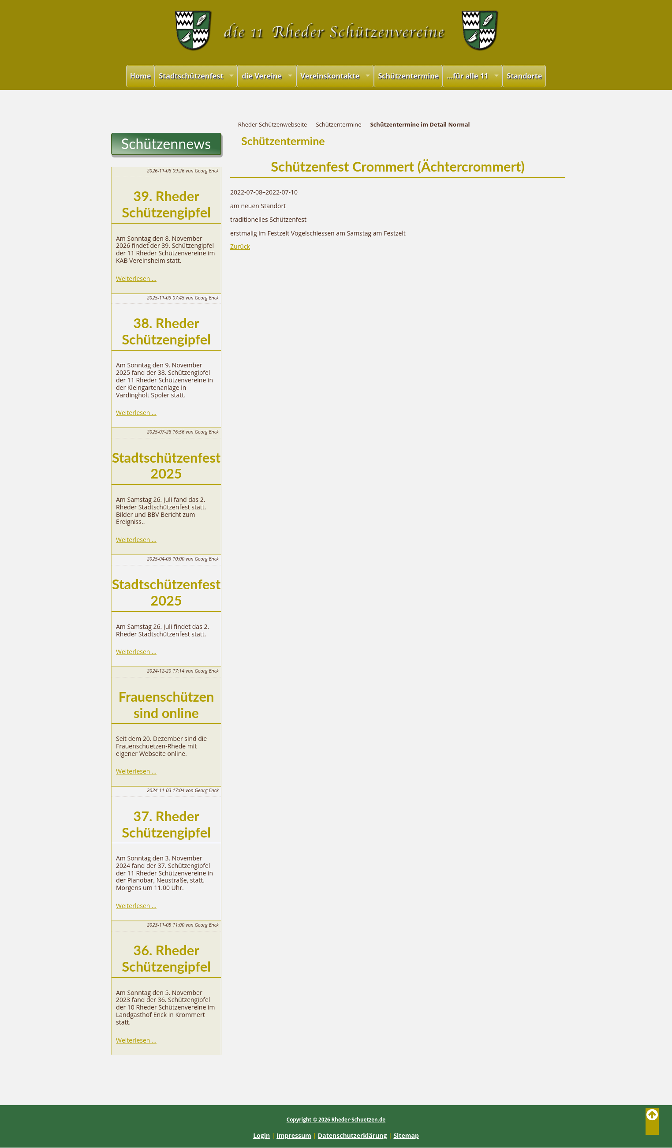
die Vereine (262, 76)
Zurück (240, 246)
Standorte (524, 76)
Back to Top (652, 1121)
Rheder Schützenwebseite (272, 124)
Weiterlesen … (136, 278)
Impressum (293, 1135)
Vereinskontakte (329, 76)
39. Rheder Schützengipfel (166, 204)
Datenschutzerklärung (352, 1135)
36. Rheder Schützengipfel (166, 958)
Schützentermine (408, 76)
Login (261, 1135)
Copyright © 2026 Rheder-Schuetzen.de (336, 1119)
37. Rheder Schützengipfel (166, 824)
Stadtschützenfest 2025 (166, 465)
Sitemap (405, 1135)
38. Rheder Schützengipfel (166, 331)
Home (140, 76)
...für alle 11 (467, 76)
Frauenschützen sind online (166, 704)
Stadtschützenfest (191, 76)
